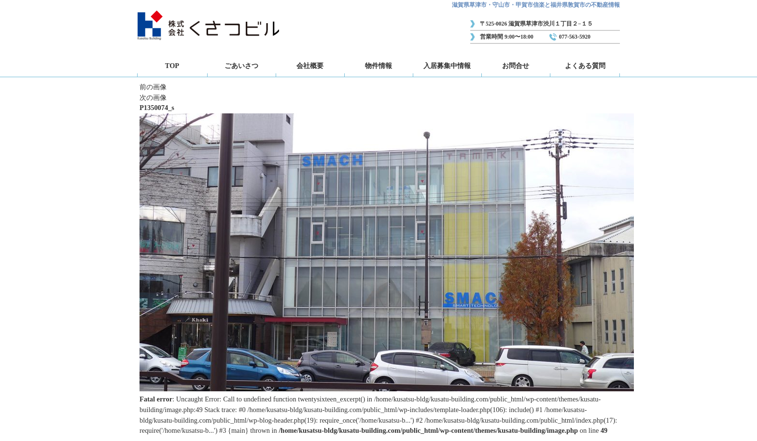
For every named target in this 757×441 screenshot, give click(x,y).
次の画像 (153, 97)
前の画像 (153, 87)
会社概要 (309, 65)
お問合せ (515, 65)
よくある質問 (585, 65)
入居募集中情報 (447, 65)
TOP (172, 65)
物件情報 (378, 65)
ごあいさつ (241, 65)
